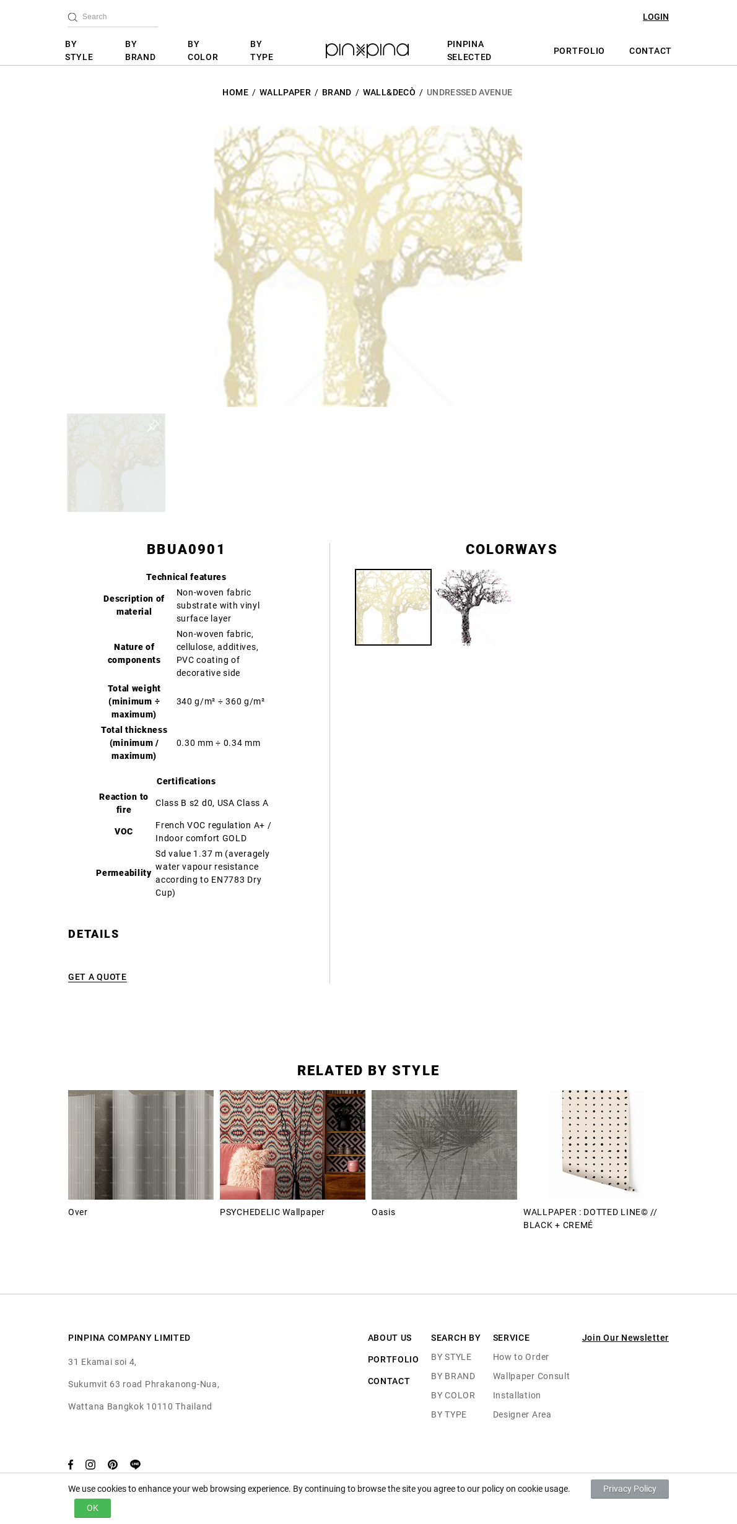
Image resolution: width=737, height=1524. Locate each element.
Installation (517, 1395)
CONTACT (650, 51)
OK (92, 1508)
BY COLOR (203, 50)
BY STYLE (79, 50)
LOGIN (656, 17)
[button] (116, 462)
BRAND (337, 92)
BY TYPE (262, 50)
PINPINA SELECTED (469, 50)
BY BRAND (140, 50)
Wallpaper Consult (531, 1376)
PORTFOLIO (579, 51)
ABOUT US (390, 1338)
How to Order (521, 1357)
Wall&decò (389, 92)
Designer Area (522, 1414)
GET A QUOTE (97, 977)
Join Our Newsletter (625, 1338)
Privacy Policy (629, 1489)
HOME (235, 92)
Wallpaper (285, 92)
